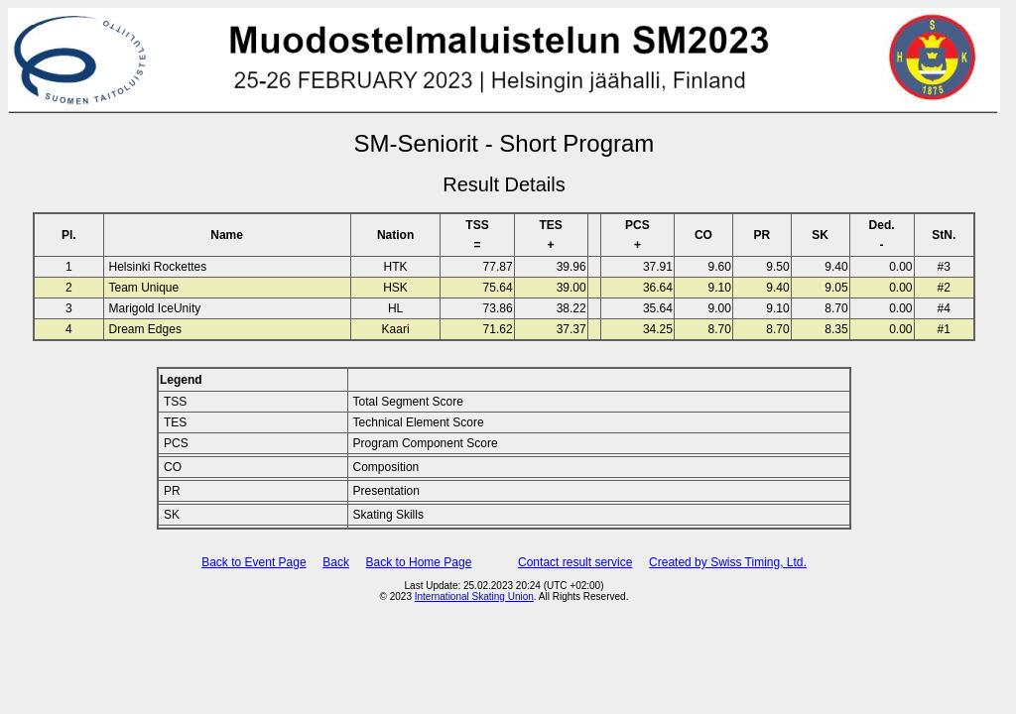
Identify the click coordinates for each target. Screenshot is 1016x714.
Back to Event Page (253, 562)
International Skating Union (474, 596)
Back (335, 562)
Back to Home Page (419, 562)
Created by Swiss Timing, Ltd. (728, 562)
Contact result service (575, 562)
